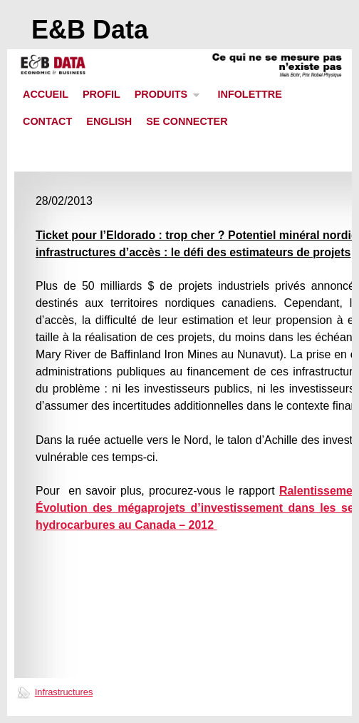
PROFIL (101, 94)
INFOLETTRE (249, 94)
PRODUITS (164, 98)
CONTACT (47, 121)
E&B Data (89, 29)
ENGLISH (109, 121)
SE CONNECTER (186, 121)
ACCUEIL (45, 94)
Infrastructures (64, 692)
